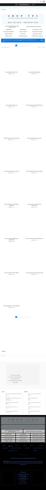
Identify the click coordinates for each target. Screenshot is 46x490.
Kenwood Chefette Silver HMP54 (12, 272)
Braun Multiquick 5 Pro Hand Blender (12, 305)
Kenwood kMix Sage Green (11, 105)
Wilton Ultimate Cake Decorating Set (11, 138)
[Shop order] (5, 47)
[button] (40, 1)
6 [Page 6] (27, 45)
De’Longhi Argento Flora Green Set (11, 171)
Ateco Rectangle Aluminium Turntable (34, 171)
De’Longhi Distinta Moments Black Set (34, 105)
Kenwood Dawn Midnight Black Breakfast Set (11, 239)
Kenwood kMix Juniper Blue (34, 72)
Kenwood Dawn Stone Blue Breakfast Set (34, 238)
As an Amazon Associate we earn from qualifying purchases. (23, 458)
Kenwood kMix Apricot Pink (12, 72)
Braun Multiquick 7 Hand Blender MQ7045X (12, 205)
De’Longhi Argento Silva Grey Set (34, 138)
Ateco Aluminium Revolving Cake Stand (34, 272)
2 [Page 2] (18, 45)
